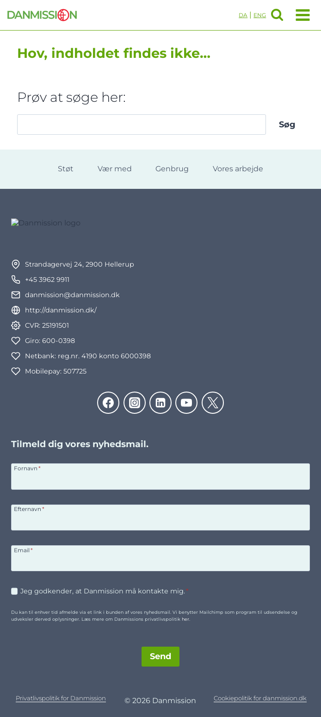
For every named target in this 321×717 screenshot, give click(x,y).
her (185, 619)
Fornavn (27, 468)
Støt (66, 168)
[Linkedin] (160, 403)
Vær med (115, 168)
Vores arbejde (238, 168)
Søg (287, 124)
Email (23, 550)
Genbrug (172, 168)
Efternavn (29, 508)
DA (243, 15)
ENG (259, 15)
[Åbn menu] (301, 14)
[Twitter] (213, 403)
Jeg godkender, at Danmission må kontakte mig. (104, 591)
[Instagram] (134, 403)
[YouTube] (186, 403)
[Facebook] (108, 403)
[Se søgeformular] (277, 14)
